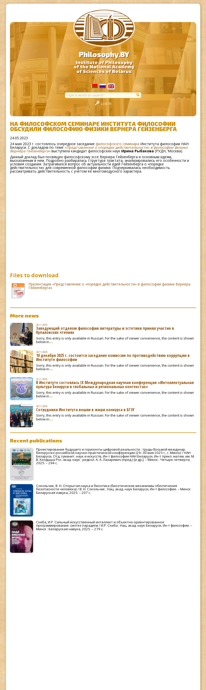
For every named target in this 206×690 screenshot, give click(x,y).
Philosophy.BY (104, 54)
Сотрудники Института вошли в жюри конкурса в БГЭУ (85, 410)
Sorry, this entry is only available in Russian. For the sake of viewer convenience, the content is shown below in (115, 340)
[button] (138, 95)
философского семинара (117, 143)
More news (24, 315)
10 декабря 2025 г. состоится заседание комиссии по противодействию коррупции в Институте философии (113, 357)
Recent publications (36, 440)
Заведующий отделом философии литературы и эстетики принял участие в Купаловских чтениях (105, 330)
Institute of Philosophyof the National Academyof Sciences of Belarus (104, 66)
